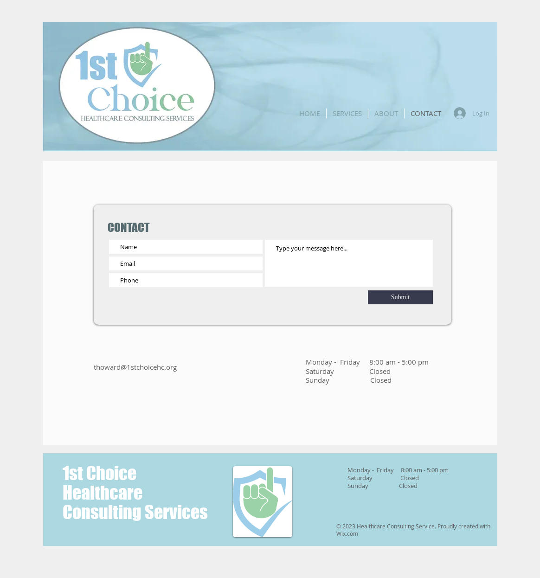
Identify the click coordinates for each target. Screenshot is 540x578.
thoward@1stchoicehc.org (135, 367)
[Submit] (400, 297)
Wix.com (347, 533)
